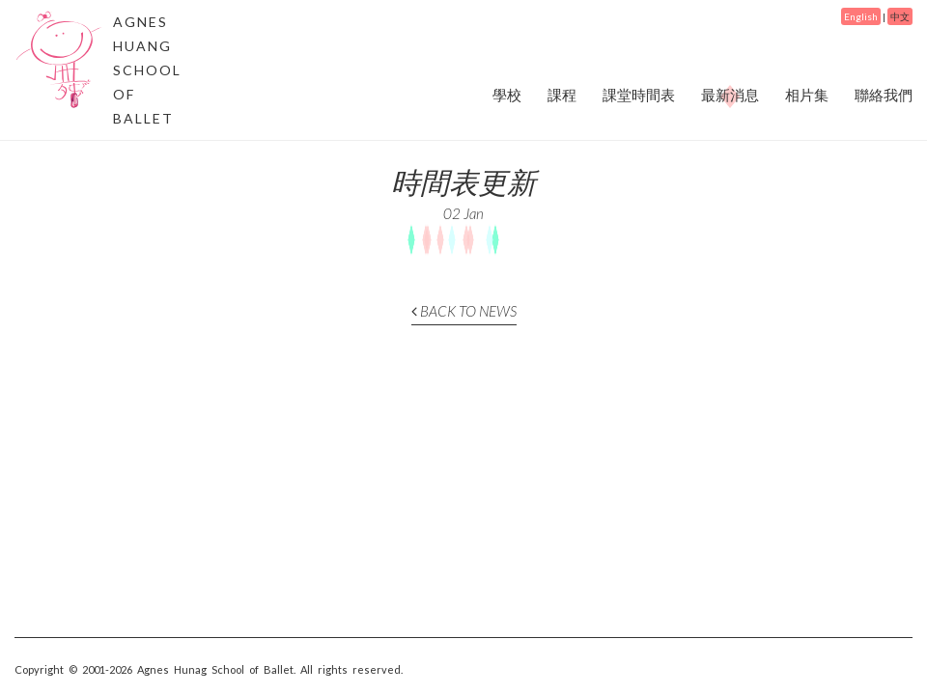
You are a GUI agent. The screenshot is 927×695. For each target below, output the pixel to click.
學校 (506, 94)
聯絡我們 (884, 94)
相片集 (807, 94)
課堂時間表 (639, 94)
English (861, 16)
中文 (900, 16)
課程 (562, 94)
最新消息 (730, 95)
